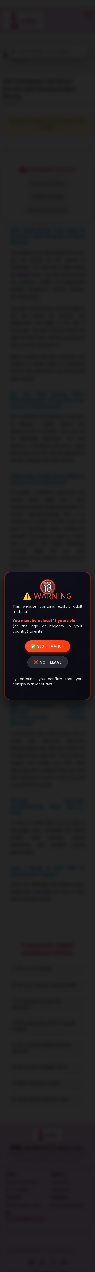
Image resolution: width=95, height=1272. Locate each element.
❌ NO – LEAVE (48, 662)
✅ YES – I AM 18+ (47, 646)
